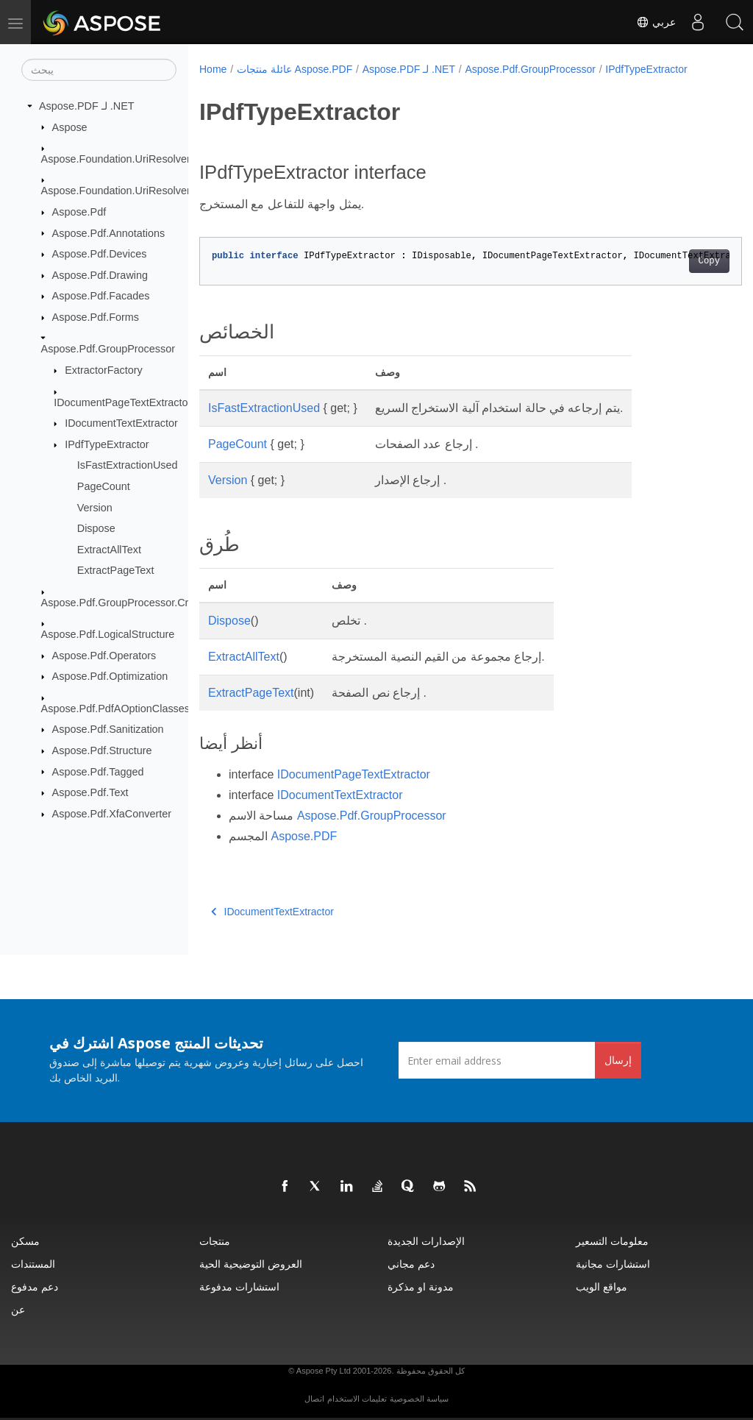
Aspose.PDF (304, 836)
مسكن (25, 1241)
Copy (671, 261)
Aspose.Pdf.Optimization (110, 676)
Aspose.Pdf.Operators (104, 655)
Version (95, 507)
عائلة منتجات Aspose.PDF (294, 69)
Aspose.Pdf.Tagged (98, 771)
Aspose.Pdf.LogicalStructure (108, 634)
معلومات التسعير (612, 1241)
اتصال (314, 1398)
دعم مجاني (411, 1264)
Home (212, 69)
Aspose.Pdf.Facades (101, 296)
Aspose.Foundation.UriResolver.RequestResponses (163, 190)
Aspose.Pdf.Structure (102, 750)
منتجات (214, 1241)
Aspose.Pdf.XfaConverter (111, 814)
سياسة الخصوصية (419, 1398)
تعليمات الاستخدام (357, 1398)
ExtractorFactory (104, 370)
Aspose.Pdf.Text (90, 792)
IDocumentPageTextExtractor (122, 402)
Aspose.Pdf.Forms (95, 317)
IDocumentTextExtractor (121, 423)
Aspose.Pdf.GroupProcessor (108, 349)
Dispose (96, 528)
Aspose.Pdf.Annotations (108, 232)
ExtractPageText (115, 570)
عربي (656, 22)
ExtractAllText (109, 549)
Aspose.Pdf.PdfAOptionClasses (115, 708)
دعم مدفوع (34, 1286)
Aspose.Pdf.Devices (99, 254)
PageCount (103, 486)
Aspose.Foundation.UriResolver (115, 159)
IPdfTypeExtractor (107, 444)
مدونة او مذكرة (421, 1286)
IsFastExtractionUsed (127, 465)
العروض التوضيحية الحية (250, 1264)
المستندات (33, 1264)
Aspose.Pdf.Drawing (100, 275)
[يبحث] (98, 70)
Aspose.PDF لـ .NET (87, 106)
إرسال (618, 1060)
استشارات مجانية (613, 1264)
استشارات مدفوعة (239, 1286)
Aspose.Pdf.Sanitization (108, 729)
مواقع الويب (601, 1286)
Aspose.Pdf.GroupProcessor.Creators (129, 602)
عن (18, 1309)
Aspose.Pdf (79, 212)
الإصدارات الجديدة (426, 1241)
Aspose (70, 126)
